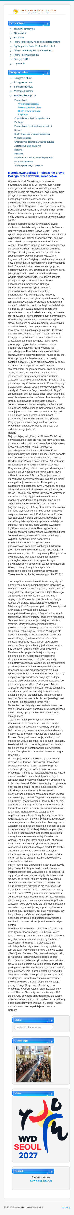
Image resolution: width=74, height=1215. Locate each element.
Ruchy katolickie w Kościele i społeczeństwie (37, 42)
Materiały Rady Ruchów (29, 107)
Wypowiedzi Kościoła (28, 104)
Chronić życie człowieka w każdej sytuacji (34, 142)
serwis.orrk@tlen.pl (41, 1180)
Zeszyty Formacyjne (24, 29)
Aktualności (20, 33)
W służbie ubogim (22, 138)
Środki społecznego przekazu (28, 165)
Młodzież (18, 153)
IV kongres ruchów (23, 91)
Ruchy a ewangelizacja (29, 111)
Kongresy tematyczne (25, 95)
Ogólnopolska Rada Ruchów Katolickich (35, 46)
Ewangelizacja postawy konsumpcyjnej (33, 126)
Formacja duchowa (23, 161)
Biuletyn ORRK (22, 59)
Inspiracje (19, 37)
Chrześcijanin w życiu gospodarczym (32, 118)
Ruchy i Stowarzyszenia (26, 55)
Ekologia (18, 122)
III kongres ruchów (23, 86)
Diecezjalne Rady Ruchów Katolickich (33, 50)
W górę (66, 1207)
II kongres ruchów (23, 82)
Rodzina (18, 150)
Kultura (17, 130)
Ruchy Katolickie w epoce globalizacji (32, 134)
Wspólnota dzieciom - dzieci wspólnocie (33, 157)
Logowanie (19, 63)
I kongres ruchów (22, 78)
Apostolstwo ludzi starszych (27, 146)
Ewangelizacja (21, 100)
